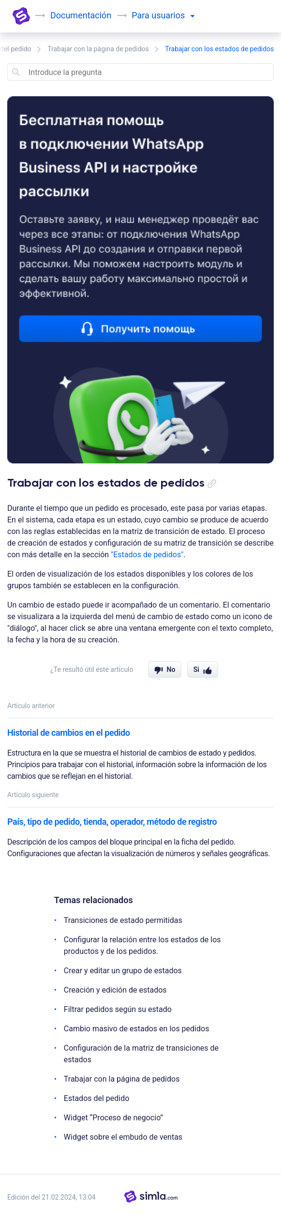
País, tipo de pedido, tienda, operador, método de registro (112, 822)
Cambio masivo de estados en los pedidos (136, 1028)
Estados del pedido (97, 1098)
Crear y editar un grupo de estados (123, 970)
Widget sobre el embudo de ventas (123, 1137)
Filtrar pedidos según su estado (118, 1009)
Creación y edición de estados (115, 990)
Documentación (80, 15)
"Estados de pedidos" (147, 554)
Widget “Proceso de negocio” (113, 1117)
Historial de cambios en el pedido (68, 733)
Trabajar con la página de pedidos (98, 49)
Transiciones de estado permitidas (123, 920)
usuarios (172, 15)
